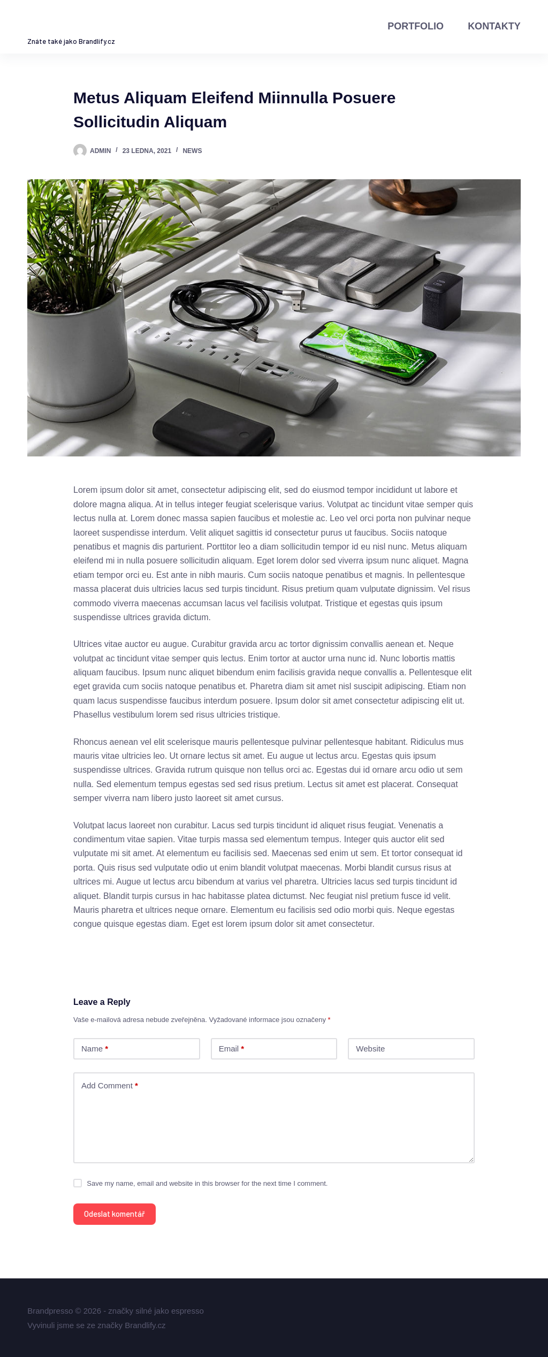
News (192, 151)
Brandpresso (93, 23)
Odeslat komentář (114, 1213)
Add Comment (109, 1086)
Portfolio (415, 26)
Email (232, 1049)
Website (370, 1048)
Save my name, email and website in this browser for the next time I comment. (207, 1183)
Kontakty (494, 26)
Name (94, 1049)
